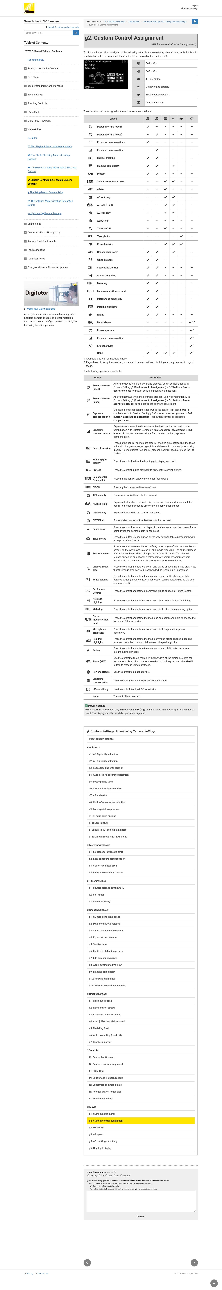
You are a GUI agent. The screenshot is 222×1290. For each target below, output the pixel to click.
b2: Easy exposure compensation (107, 858)
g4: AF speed (96, 1134)
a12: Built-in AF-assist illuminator (107, 829)
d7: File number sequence (103, 958)
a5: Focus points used (101, 781)
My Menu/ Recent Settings (44, 213)
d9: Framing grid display (102, 971)
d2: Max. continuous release (104, 923)
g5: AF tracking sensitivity (103, 1141)
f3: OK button (96, 1071)
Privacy (30, 1273)
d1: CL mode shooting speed (104, 916)
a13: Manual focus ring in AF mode (108, 836)
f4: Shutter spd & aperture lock (106, 1078)
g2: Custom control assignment (106, 1120)
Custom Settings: (50, 182)
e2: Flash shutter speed (102, 1007)
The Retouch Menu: (50, 203)
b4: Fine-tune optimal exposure (106, 872)
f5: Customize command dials (105, 1084)
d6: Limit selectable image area (106, 951)
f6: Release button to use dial (105, 1091)
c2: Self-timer (96, 894)
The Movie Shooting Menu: (52, 169)
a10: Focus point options (102, 816)
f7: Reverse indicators (101, 1098)
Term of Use (43, 1273)
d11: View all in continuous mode (107, 985)
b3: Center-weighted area (103, 865)
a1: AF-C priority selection (103, 754)
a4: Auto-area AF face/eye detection (109, 774)
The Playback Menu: (50, 146)
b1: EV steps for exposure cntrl (106, 851)
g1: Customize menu (102, 1113)
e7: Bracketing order (100, 1042)
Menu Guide (134, 21)
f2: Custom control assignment (106, 1064)
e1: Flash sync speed (100, 1000)
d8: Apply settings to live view (105, 964)
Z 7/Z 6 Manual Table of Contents (43, 51)
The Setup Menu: (45, 192)
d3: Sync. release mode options (106, 930)
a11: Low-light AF (98, 822)
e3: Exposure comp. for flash (104, 1014)
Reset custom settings (101, 738)
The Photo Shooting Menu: (49, 157)
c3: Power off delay (99, 901)
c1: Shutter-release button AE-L (106, 887)
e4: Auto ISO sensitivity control (107, 1021)
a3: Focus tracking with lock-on (106, 767)
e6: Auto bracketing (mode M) (105, 1035)
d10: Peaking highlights (102, 978)
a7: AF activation (98, 795)
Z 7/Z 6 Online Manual (115, 21)
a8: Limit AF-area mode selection (107, 802)
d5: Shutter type (98, 944)
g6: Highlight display (100, 1148)
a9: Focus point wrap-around (104, 809)
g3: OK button (96, 1127)
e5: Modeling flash (99, 1028)
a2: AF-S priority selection (103, 761)
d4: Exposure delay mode (102, 937)
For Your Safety (35, 59)
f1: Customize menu (101, 1057)
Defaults (32, 138)
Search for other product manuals (63, 27)
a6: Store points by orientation (105, 788)
